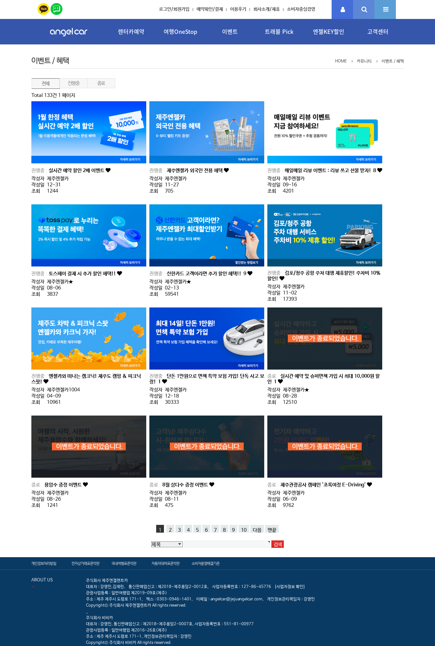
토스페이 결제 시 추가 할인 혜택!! (83, 274)
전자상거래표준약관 (85, 564)
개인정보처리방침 (43, 564)
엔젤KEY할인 (328, 31)
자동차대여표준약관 (165, 564)
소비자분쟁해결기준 (206, 564)
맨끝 (272, 530)
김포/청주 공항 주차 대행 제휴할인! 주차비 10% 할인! (323, 276)
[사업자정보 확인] (289, 587)
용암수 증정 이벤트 (63, 485)
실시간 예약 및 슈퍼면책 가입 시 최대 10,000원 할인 (323, 379)
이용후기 (238, 9)
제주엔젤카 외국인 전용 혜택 (195, 171)
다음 (257, 530)
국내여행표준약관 (123, 564)
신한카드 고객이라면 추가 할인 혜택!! (207, 274)
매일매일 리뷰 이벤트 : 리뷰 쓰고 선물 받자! (331, 171)
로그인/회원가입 (174, 9)
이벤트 (230, 31)
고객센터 (377, 31)
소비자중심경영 (301, 9)
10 (244, 530)
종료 (101, 83)
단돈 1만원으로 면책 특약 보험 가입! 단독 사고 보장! (206, 379)
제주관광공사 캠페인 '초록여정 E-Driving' (323, 485)
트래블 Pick (279, 31)
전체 (45, 84)
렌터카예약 (131, 31)
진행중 (73, 83)
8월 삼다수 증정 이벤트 (185, 485)
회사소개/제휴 (266, 9)
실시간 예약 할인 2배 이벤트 (77, 171)
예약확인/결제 (210, 9)
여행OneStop (180, 31)
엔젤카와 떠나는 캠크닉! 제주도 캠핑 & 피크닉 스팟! (86, 379)
